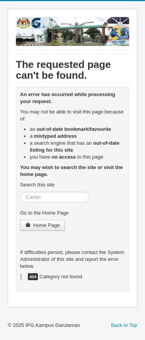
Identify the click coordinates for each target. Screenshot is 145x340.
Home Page (42, 225)
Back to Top (124, 325)
